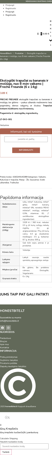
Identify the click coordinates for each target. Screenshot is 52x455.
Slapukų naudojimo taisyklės (13, 366)
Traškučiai (14, 182)
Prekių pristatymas (8, 357)
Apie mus (4, 344)
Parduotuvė (5, 338)
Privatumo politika (8, 363)
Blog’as (3, 341)
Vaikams (42, 177)
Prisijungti (10, 5)
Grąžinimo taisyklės (9, 360)
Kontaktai (4, 347)
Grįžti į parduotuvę (29, 432)
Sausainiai (34, 179)
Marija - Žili (24, 179)
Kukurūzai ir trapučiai (9, 179)
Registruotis (11, 8)
